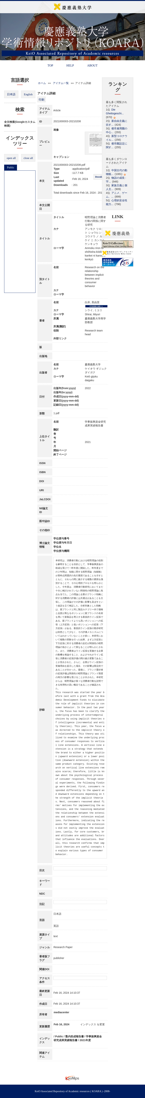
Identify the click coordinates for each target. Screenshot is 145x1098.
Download (100, 177)
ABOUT (92, 65)
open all (11, 158)
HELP (70, 65)
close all (28, 158)
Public (10, 167)
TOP (50, 65)
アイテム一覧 (61, 83)
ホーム (42, 83)
